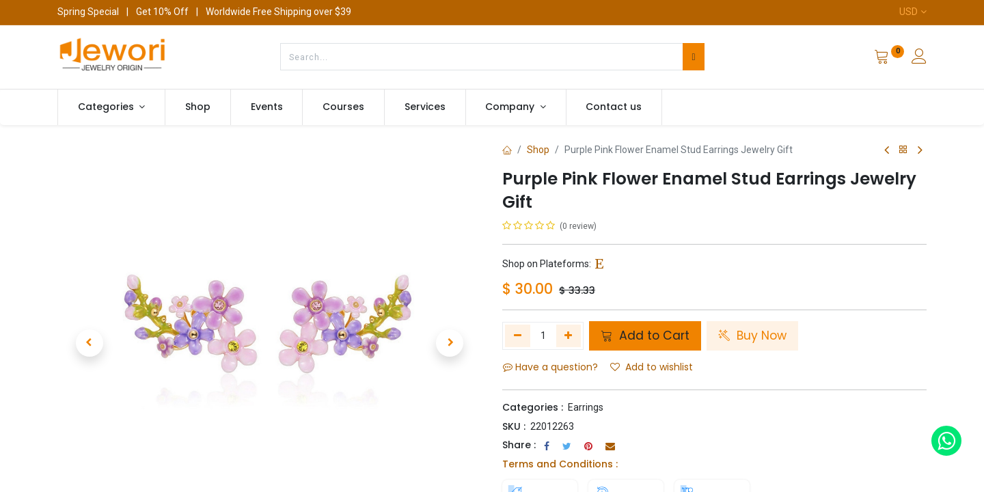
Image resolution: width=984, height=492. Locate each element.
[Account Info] (919, 58)
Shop (538, 149)
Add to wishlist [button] (651, 367)
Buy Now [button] (752, 335)
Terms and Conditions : (560, 464)
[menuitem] (197, 107)
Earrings (585, 407)
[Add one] (569, 335)
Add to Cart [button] (645, 335)
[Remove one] (517, 335)
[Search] (693, 56)
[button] (89, 326)
